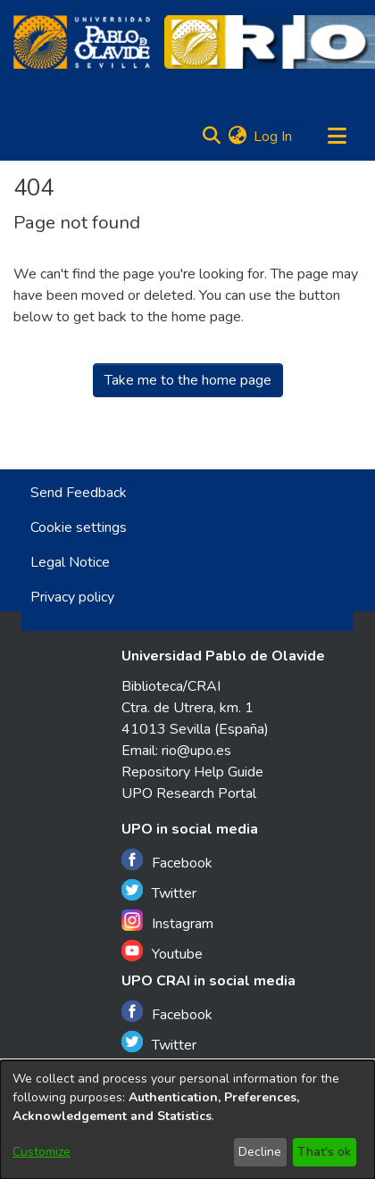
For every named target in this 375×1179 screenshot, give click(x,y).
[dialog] (187, 1119)
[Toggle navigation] (337, 137)
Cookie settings (78, 527)
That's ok (324, 1151)
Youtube (162, 952)
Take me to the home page (187, 380)
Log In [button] (274, 136)
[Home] (81, 42)
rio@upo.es (196, 750)
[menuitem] (237, 136)
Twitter (158, 891)
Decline (259, 1151)
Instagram (167, 921)
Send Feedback (78, 492)
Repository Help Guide (192, 772)
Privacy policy (72, 597)
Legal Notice (70, 562)
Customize (41, 1151)
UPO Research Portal (188, 793)
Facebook (166, 861)
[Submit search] (211, 136)
